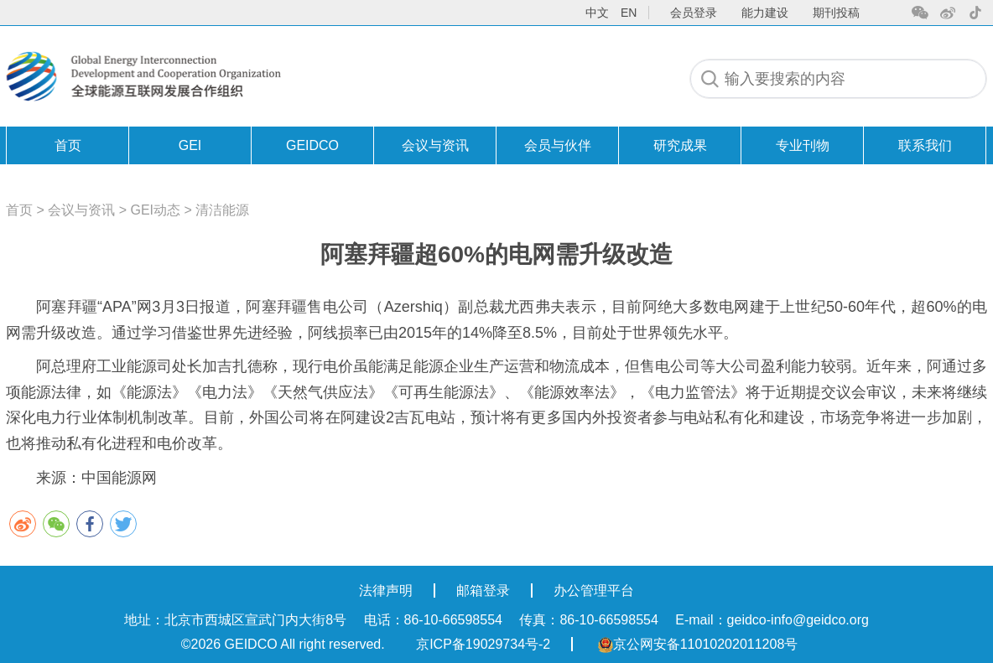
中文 (597, 12)
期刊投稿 (836, 12)
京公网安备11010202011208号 (698, 644)
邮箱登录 (483, 590)
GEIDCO (312, 145)
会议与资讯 (435, 145)
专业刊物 (802, 145)
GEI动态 (156, 210)
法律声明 (386, 590)
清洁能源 (222, 210)
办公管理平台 (594, 590)
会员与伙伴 (557, 145)
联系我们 (925, 145)
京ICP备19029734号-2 (483, 644)
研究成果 (680, 145)
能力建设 (764, 12)
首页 (68, 145)
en (629, 12)
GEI (190, 145)
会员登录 (693, 12)
